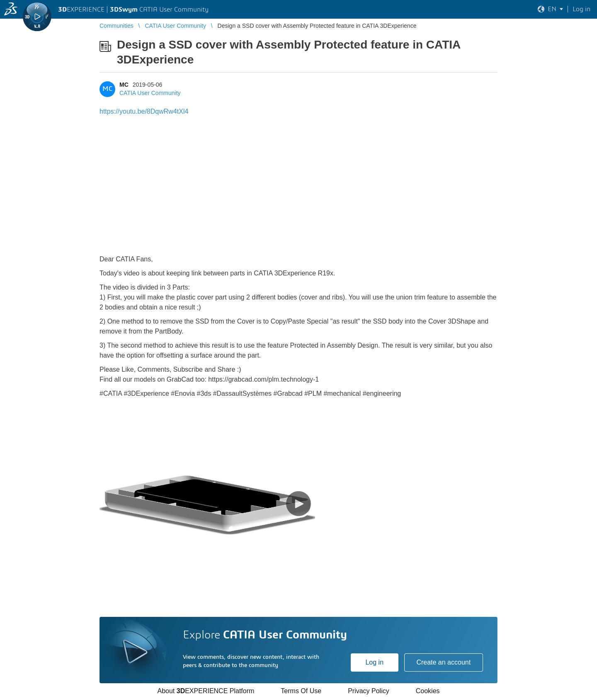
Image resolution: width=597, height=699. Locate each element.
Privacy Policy (368, 690)
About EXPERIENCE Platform (205, 690)
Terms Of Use (301, 690)
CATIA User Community (150, 93)
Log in (374, 662)
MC (124, 84)
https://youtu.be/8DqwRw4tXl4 (144, 111)
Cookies (428, 690)
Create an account (443, 662)
